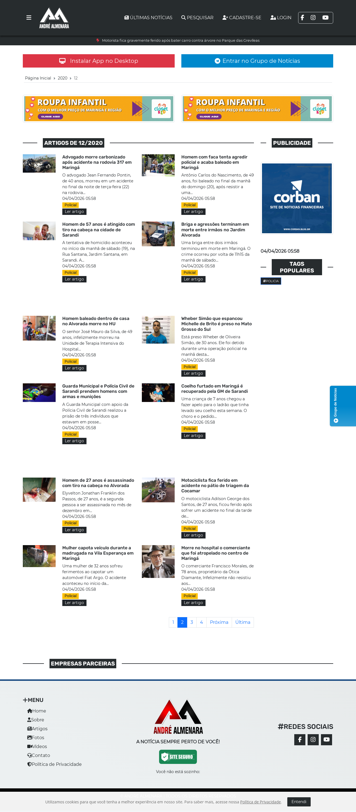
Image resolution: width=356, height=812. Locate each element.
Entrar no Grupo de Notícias (257, 61)
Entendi (298, 801)
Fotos (35, 737)
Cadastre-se (241, 17)
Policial (70, 205)
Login (280, 17)
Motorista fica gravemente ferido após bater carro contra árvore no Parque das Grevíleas (180, 40)
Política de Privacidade (54, 764)
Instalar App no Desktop (98, 61)
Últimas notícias (148, 17)
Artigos (37, 728)
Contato (38, 755)
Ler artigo (74, 211)
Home (36, 711)
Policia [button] (271, 281)
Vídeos (37, 746)
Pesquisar (197, 17)
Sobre (35, 719)
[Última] (243, 622)
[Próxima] (219, 622)
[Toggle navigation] (29, 18)
